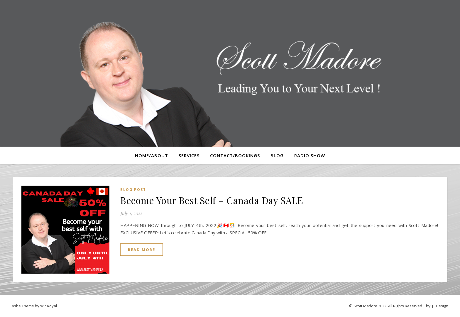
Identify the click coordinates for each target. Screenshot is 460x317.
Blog (277, 155)
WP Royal (48, 305)
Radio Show (309, 155)
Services (189, 155)
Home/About (151, 155)
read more (141, 249)
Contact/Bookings (235, 155)
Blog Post (133, 189)
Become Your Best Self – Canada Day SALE (211, 200)
